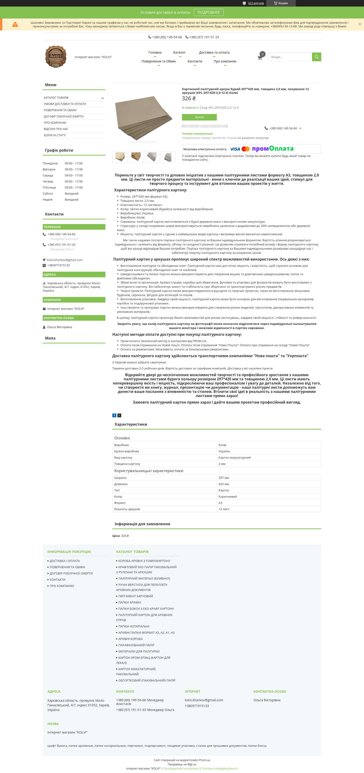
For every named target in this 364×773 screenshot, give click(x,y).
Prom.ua (204, 760)
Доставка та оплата (214, 52)
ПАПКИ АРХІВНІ (129, 602)
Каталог (179, 52)
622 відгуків (256, 3)
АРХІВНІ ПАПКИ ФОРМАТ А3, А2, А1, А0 (146, 632)
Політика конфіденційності (220, 768)
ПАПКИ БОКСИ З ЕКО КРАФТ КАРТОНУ (146, 609)
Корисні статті (55, 135)
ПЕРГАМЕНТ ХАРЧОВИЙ (135, 596)
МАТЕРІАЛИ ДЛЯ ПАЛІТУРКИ (138, 651)
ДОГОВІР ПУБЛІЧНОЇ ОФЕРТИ (71, 573)
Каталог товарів (56, 98)
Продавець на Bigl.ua (182, 764)
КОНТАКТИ (57, 579)
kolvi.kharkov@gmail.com (65, 260)
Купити (199, 117)
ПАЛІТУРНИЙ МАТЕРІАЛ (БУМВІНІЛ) (144, 578)
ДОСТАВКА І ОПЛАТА (65, 561)
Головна (155, 52)
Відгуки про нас (56, 129)
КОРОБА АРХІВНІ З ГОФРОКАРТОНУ (144, 561)
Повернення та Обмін (159, 61)
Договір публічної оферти (64, 116)
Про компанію (225, 61)
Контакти (195, 61)
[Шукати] (316, 56)
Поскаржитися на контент (180, 768)
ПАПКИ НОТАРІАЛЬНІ (134, 626)
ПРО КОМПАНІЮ (62, 586)
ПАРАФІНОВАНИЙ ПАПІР (136, 645)
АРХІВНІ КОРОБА (130, 639)
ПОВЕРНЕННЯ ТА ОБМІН (67, 567)
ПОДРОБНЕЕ (209, 12)
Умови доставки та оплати (65, 104)
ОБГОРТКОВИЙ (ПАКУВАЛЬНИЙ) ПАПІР (147, 680)
